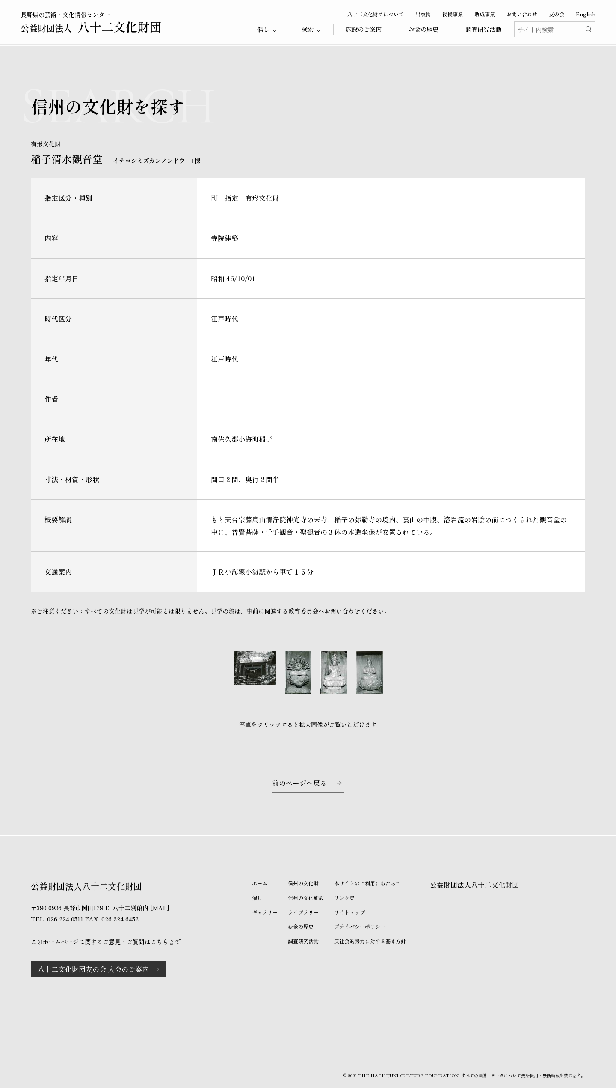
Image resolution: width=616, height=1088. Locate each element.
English (585, 14)
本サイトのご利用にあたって (367, 883)
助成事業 (484, 14)
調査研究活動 (483, 28)
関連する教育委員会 (291, 611)
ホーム (259, 883)
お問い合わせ (521, 14)
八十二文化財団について (375, 14)
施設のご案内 (364, 28)
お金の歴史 (423, 28)
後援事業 (452, 14)
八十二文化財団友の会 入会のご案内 (93, 969)
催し (257, 897)
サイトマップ (349, 912)
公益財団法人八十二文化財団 (474, 884)
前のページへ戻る (299, 783)
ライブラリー (303, 912)
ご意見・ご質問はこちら (136, 941)
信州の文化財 (303, 883)
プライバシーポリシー (359, 926)
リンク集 (344, 897)
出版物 (423, 14)
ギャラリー (265, 912)
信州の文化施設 (306, 897)
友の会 (556, 14)
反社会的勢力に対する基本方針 (370, 941)
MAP (160, 907)
